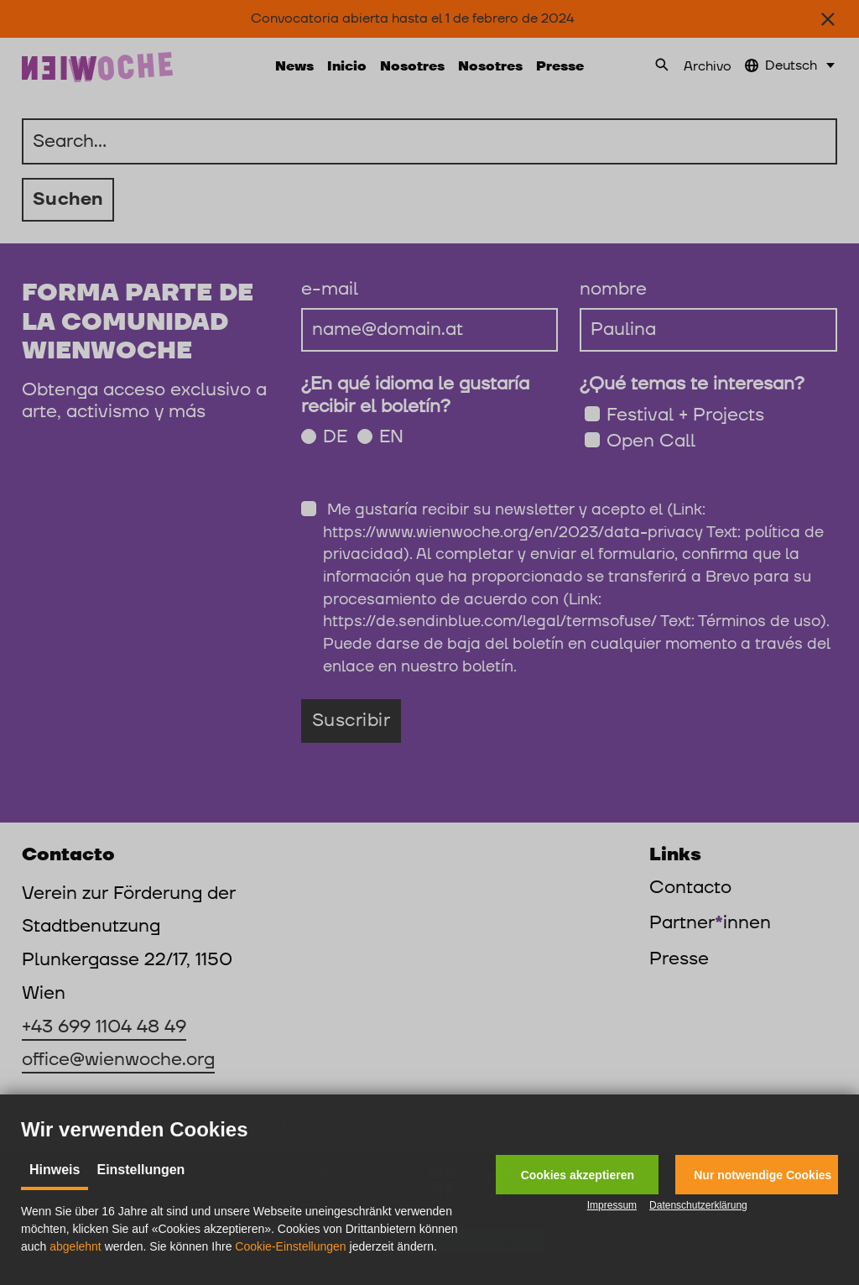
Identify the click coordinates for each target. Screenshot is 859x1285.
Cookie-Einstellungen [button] (290, 1246)
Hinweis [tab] (54, 1169)
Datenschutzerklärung (698, 1205)
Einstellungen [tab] (140, 1169)
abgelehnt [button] (75, 1246)
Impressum (612, 1205)
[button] (577, 1174)
